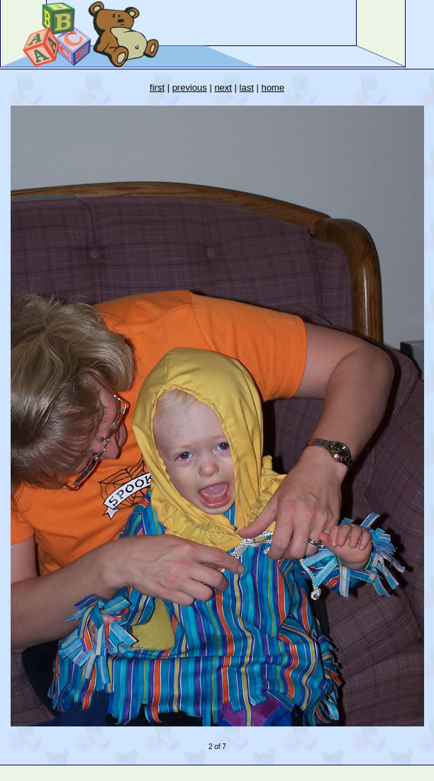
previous (189, 87)
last (247, 87)
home (272, 87)
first (157, 87)
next (223, 87)
